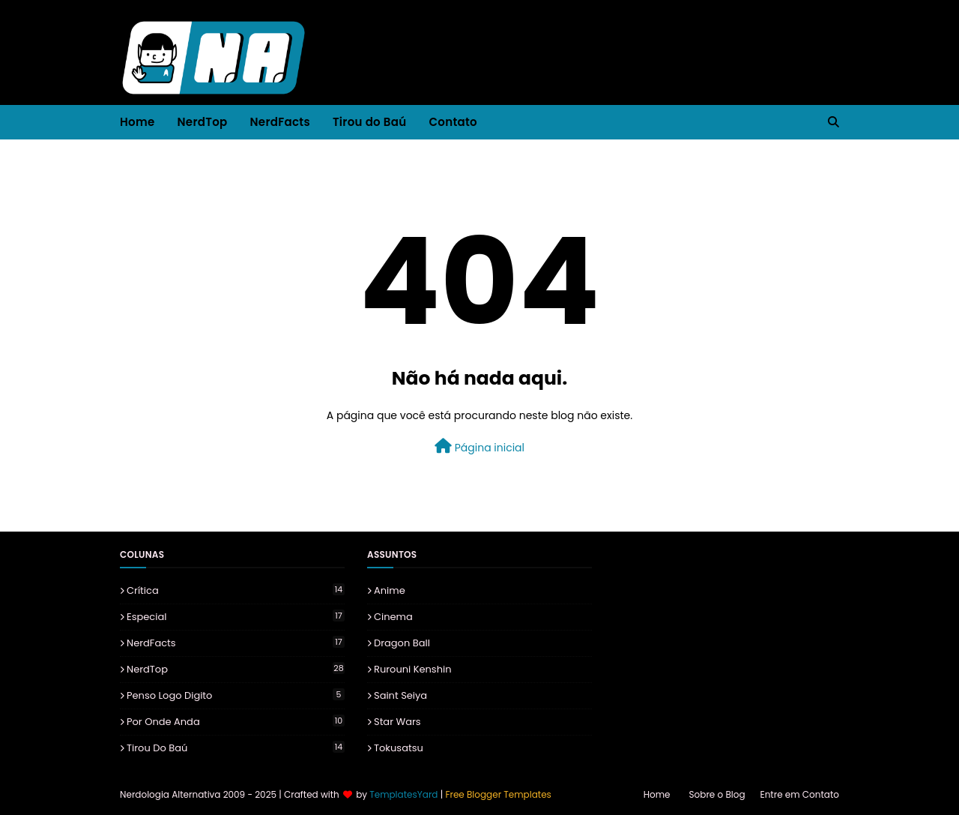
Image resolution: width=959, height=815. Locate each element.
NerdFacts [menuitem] (280, 122)
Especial (236, 617)
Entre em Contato (799, 794)
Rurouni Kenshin (413, 669)
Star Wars (397, 722)
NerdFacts (236, 643)
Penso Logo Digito (236, 695)
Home (657, 794)
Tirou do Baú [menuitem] (370, 122)
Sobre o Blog (717, 794)
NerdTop (236, 669)
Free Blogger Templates (498, 794)
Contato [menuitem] (453, 122)
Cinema (393, 617)
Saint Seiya (400, 695)
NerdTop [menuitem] (203, 122)
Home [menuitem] (137, 122)
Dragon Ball (402, 643)
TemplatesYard (403, 794)
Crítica (236, 590)
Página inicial (479, 447)
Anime (389, 590)
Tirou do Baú (236, 748)
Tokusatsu (398, 748)
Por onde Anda (236, 722)
